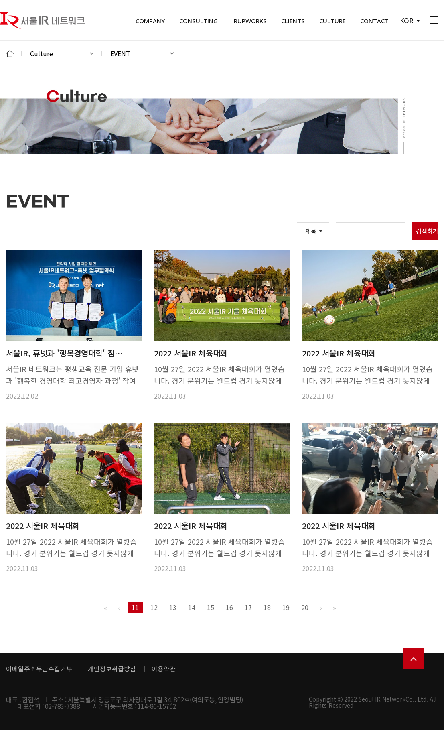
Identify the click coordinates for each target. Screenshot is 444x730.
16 (229, 607)
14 (191, 607)
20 (304, 607)
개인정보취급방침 (112, 668)
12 (154, 607)
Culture (61, 53)
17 (248, 607)
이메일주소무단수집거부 (39, 668)
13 (172, 607)
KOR (410, 21)
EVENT (142, 53)
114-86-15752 (157, 706)
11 (135, 607)
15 (210, 607)
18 (267, 607)
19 (286, 607)
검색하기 (427, 231)
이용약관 (164, 668)
